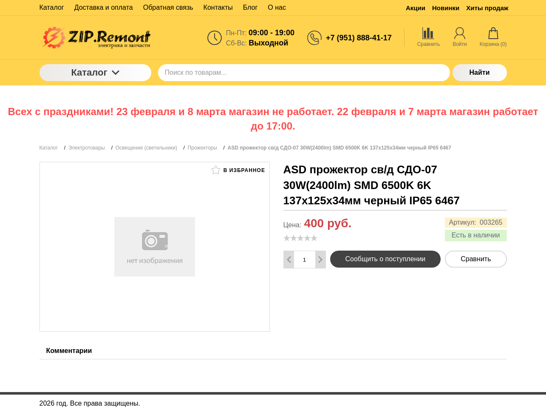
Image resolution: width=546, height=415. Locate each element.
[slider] (300, 237)
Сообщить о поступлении (385, 259)
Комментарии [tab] (69, 350)
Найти (480, 72)
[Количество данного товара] (304, 260)
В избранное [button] (238, 170)
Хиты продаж (487, 7)
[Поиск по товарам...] (304, 72)
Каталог (95, 72)
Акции (415, 7)
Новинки (445, 7)
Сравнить (476, 259)
